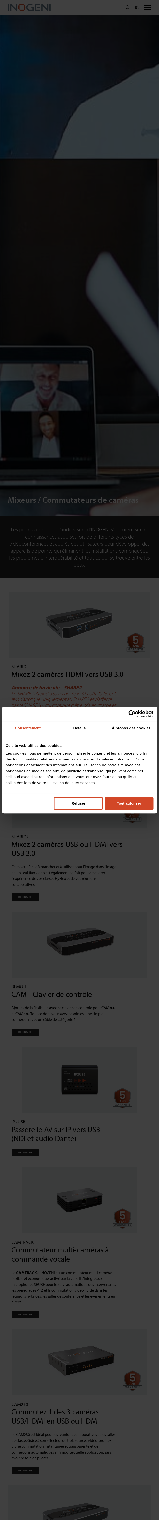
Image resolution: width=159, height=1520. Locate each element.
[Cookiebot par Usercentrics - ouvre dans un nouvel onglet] (131, 714)
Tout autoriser (129, 803)
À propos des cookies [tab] (131, 728)
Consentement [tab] (28, 728)
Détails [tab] (79, 728)
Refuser (78, 803)
